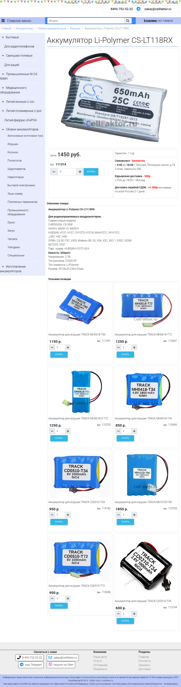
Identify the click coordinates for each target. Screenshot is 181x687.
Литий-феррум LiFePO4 (20, 120)
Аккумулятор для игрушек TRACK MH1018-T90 (143, 502)
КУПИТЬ (91, 171)
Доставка (145, 669)
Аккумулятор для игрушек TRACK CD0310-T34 (143, 601)
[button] (128, 21)
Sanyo (11, 230)
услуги (87, 2)
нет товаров (158, 20)
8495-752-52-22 (122, 9)
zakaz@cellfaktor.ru (157, 9)
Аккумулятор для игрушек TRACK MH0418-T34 (143, 418)
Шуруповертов (16, 168)
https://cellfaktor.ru (104, 680)
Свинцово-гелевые (19, 55)
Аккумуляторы (24, 28)
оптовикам (139, 2)
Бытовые (12, 37)
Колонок (13, 152)
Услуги (97, 661)
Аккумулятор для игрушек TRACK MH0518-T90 (77, 334)
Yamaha (12, 239)
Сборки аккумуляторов (52, 28)
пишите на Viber (60, 664)
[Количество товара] (66, 171)
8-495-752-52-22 (29, 657)
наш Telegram (31, 664)
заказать (156, 2)
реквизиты (120, 2)
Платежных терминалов (22, 201)
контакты (72, 2)
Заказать (144, 665)
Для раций (11, 65)
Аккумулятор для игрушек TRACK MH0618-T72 (143, 334)
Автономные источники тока (25, 135)
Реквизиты (100, 669)
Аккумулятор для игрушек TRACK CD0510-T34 (76, 502)
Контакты (145, 661)
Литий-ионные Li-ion (20, 102)
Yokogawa (14, 247)
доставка (172, 2)
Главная (6, 28)
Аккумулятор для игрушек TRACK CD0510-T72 (76, 585)
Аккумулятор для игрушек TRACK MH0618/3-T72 (78, 418)
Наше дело (100, 657)
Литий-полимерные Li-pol (23, 111)
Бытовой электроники (21, 185)
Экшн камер (15, 193)
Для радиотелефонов (19, 46)
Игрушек (75, 28)
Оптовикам (100, 665)
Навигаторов (16, 177)
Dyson (11, 222)
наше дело (102, 2)
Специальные (16, 255)
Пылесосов (14, 160)
